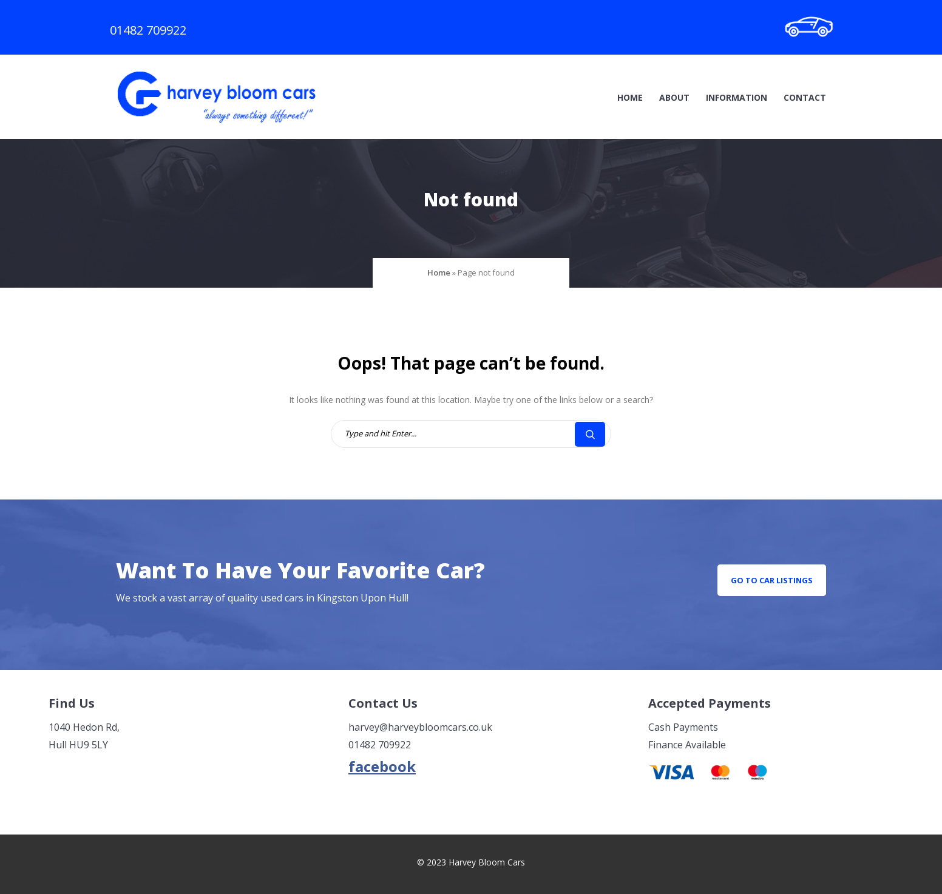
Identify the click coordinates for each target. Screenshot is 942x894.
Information (736, 97)
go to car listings (772, 580)
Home (630, 97)
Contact (805, 97)
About (674, 97)
